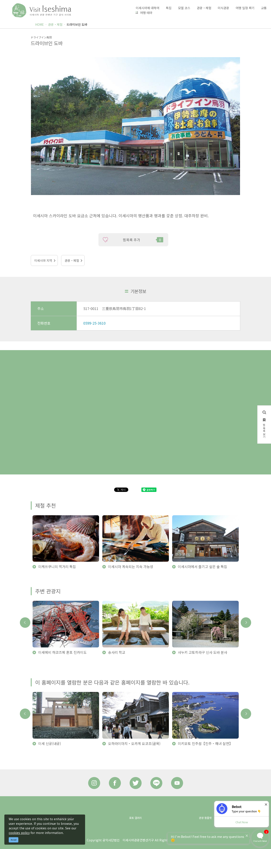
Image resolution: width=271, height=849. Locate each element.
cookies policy (19, 832)
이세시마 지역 (43, 260)
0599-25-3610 (94, 323)
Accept (14, 839)
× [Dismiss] (266, 804)
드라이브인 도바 (77, 24)
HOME (39, 24)
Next (246, 622)
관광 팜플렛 (205, 818)
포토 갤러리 (135, 818)
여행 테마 (146, 12)
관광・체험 (55, 24)
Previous (25, 622)
